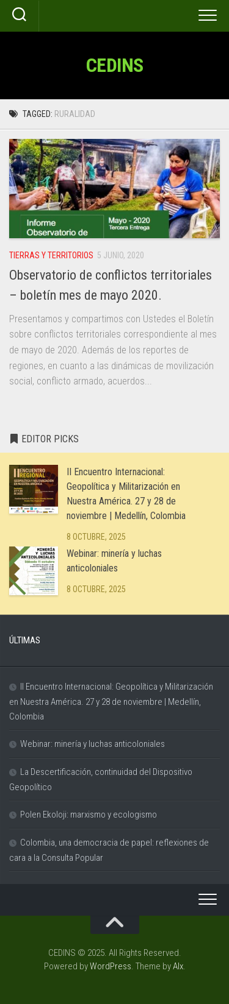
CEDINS (115, 65)
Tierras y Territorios (51, 255)
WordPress (110, 966)
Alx (178, 966)
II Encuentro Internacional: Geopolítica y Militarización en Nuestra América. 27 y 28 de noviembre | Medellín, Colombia (111, 701)
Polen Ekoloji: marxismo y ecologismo (88, 814)
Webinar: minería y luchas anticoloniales (92, 743)
